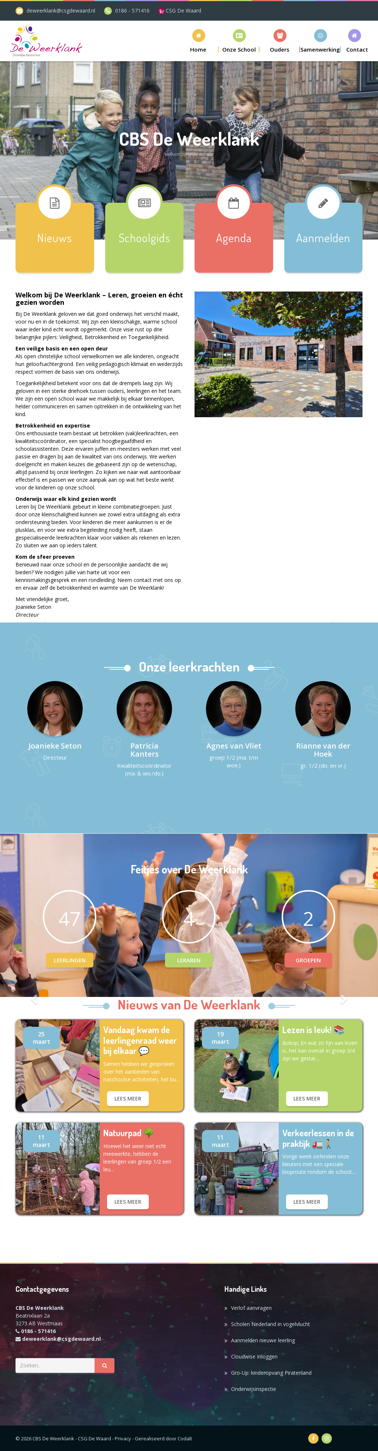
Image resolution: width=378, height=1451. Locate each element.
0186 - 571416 (132, 10)
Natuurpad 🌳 (128, 1133)
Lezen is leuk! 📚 (313, 1030)
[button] (239, 41)
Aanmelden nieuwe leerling (263, 1340)
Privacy (123, 1438)
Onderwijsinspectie (253, 1388)
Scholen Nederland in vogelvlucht (270, 1324)
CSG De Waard (179, 10)
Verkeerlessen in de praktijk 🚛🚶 (318, 1138)
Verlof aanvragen (251, 1307)
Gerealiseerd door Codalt (163, 1438)
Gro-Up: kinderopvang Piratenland (271, 1372)
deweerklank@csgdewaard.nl (61, 10)
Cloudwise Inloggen (254, 1356)
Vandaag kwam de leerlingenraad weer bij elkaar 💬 (140, 1040)
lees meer (127, 1098)
